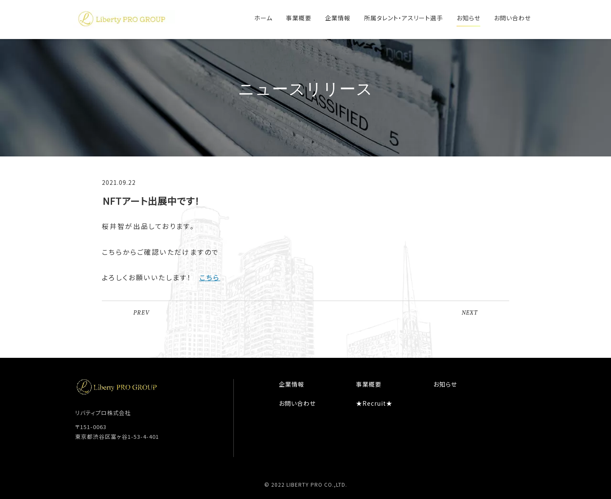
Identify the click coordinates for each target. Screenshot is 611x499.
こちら (209, 277)
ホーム (263, 18)
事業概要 (298, 18)
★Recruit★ (374, 403)
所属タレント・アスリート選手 (403, 18)
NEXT (470, 313)
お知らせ (468, 18)
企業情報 (337, 18)
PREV (141, 313)
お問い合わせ (512, 18)
